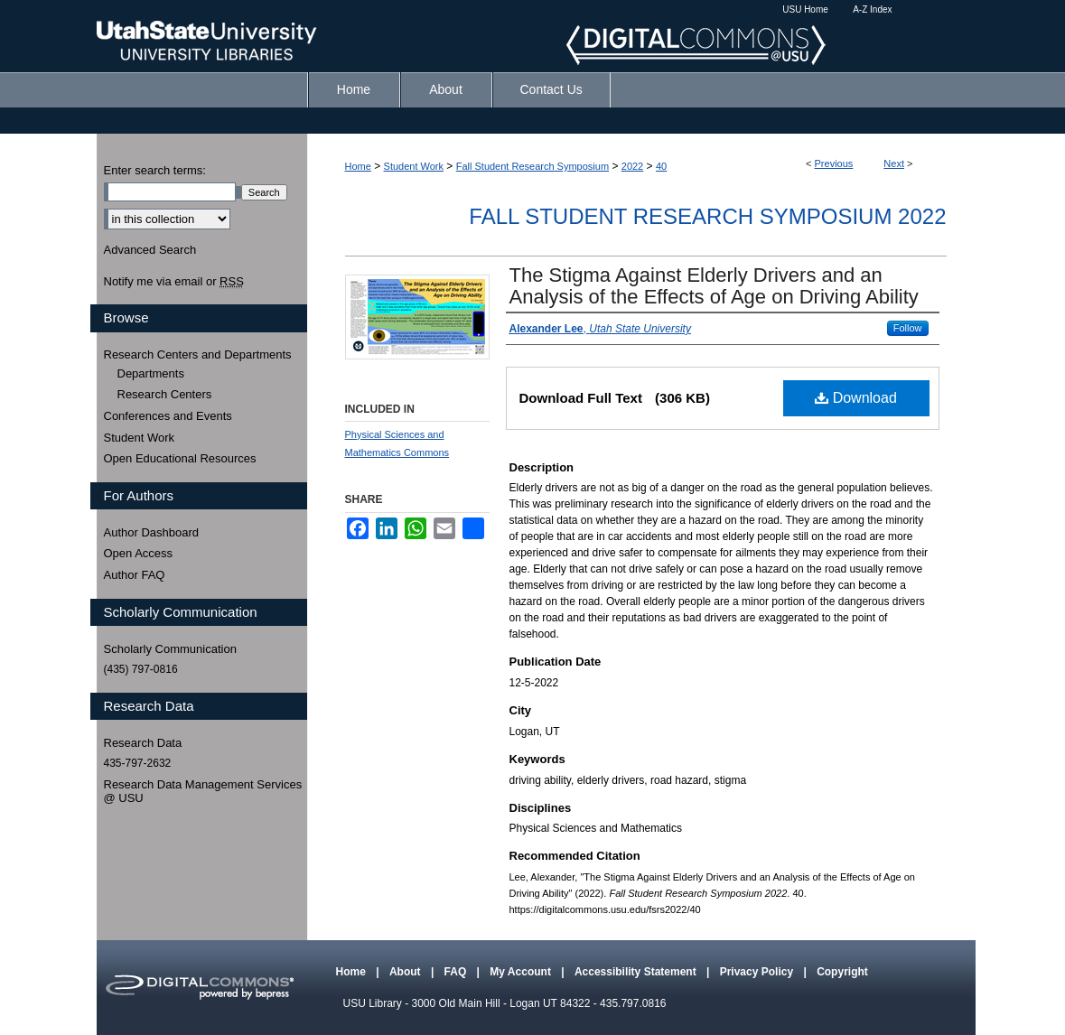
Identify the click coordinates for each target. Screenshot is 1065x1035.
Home (358, 166)
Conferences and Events (168, 416)
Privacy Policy (758, 971)
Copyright (842, 971)
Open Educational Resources (180, 458)
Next (893, 163)
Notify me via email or (174, 282)
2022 (632, 166)
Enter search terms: (155, 170)
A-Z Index (872, 9)
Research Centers (164, 394)
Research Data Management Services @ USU (203, 792)
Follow (907, 327)
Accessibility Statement (637, 971)
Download (856, 398)
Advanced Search (150, 249)
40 (661, 166)
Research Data (143, 743)
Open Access (138, 553)
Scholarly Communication (170, 649)
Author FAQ (134, 575)
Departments (150, 373)
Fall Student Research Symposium (532, 166)
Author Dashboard (152, 532)
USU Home (805, 9)
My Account (522, 971)
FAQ (457, 971)
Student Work (414, 166)
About (406, 971)
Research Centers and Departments (198, 354)
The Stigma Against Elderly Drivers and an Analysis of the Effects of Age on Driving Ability (714, 286)
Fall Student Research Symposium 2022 (707, 216)
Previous (834, 163)
